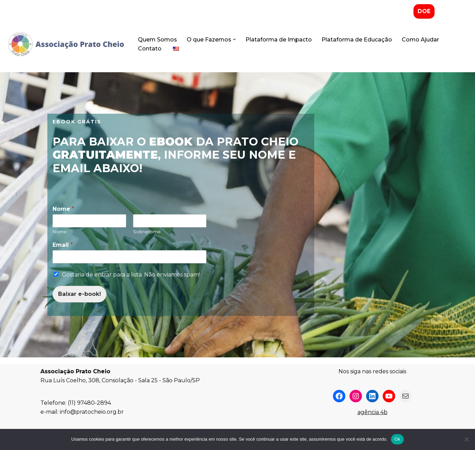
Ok (397, 439)
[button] (234, 39)
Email (63, 245)
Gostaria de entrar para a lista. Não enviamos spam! (131, 274)
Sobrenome (147, 231)
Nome (63, 209)
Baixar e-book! (79, 294)
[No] (466, 439)
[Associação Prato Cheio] (65, 44)
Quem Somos (157, 39)
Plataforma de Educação (357, 39)
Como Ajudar (420, 39)
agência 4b (372, 412)
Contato (149, 48)
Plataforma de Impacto (278, 39)
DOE (424, 11)
